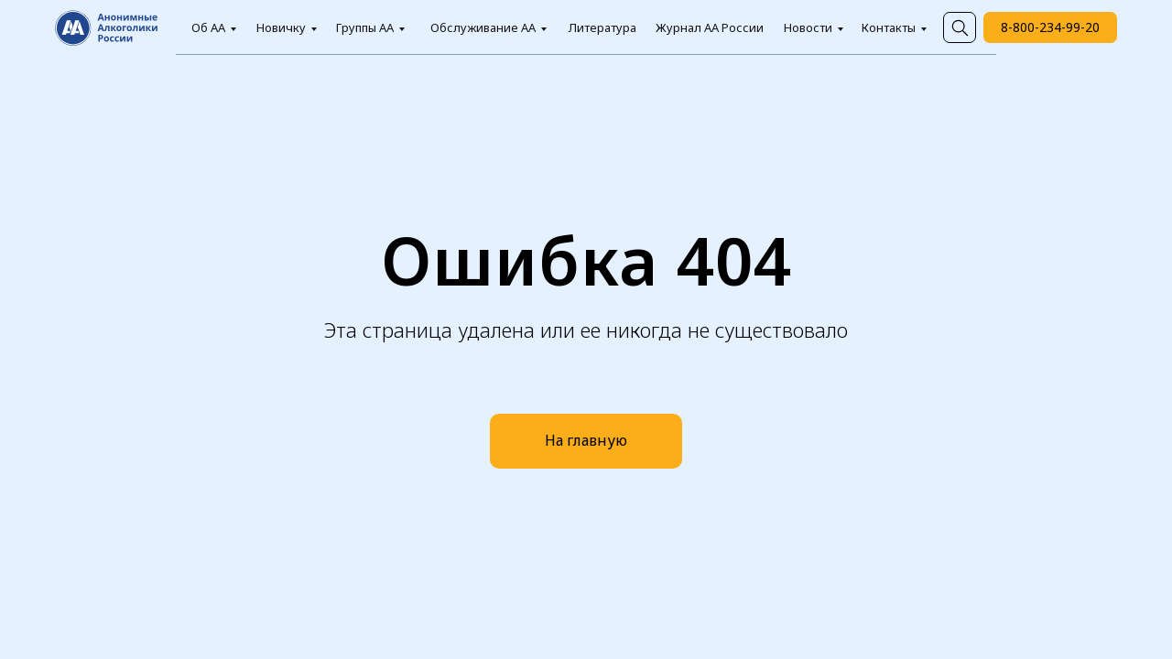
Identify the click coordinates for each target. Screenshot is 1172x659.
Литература (602, 27)
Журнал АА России (710, 27)
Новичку (281, 27)
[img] (959, 27)
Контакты (889, 27)
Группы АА (365, 27)
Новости (808, 27)
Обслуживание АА (483, 27)
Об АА (208, 27)
